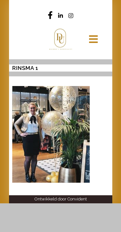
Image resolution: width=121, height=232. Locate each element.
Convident (77, 199)
